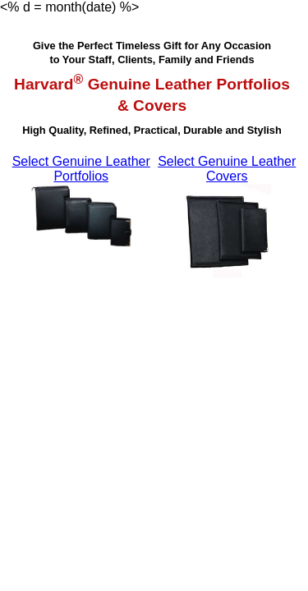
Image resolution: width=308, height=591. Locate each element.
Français (168, 7)
